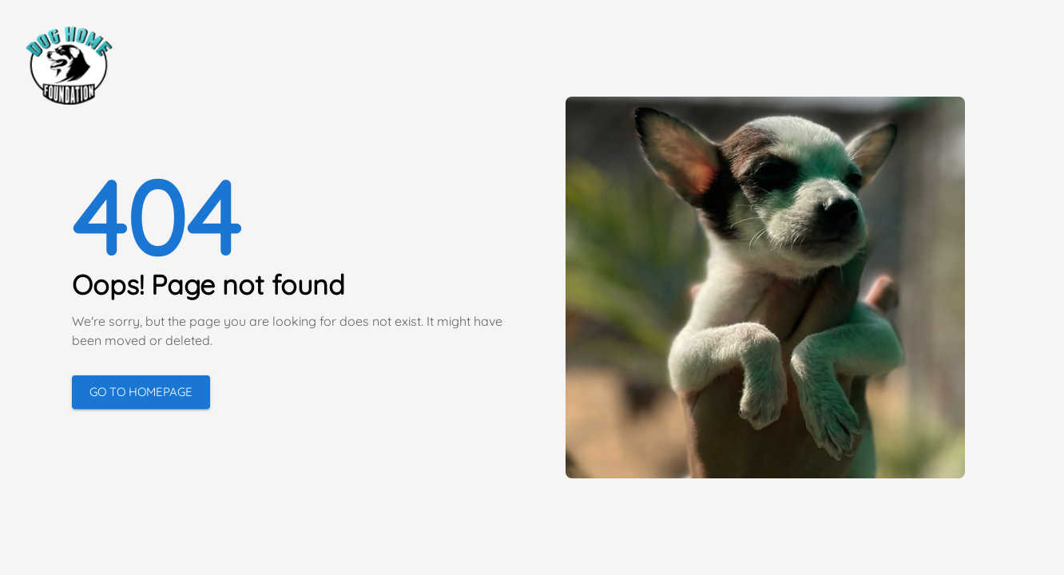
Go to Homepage (141, 391)
